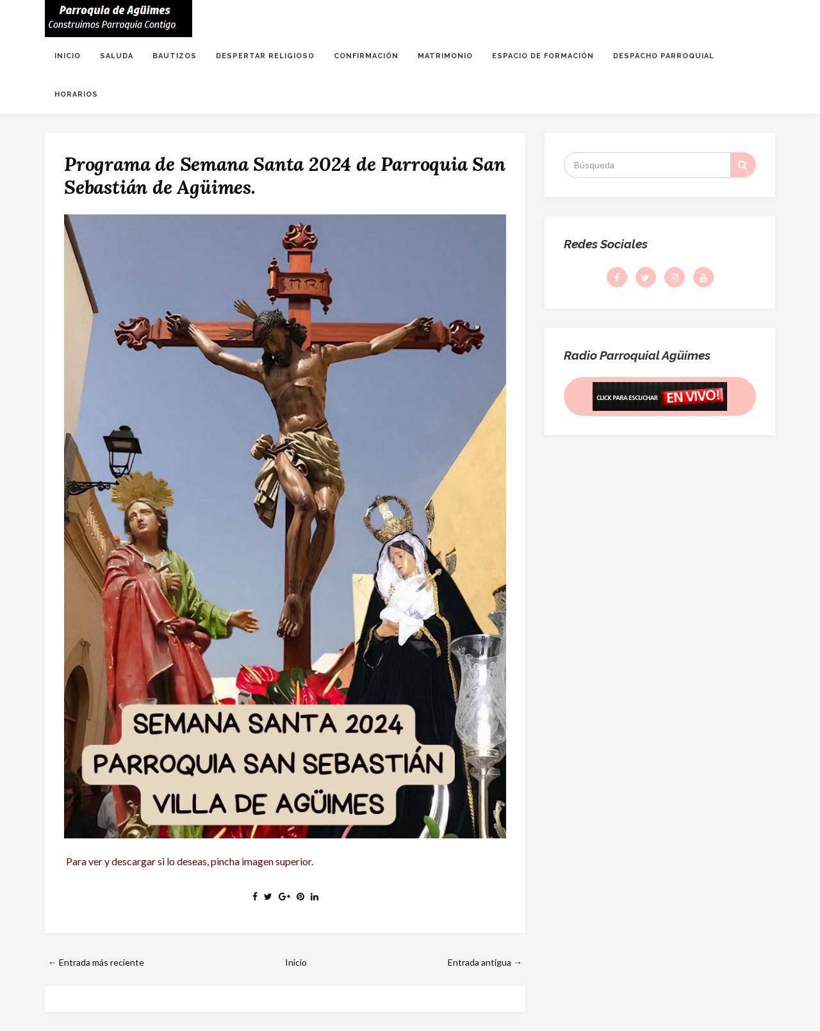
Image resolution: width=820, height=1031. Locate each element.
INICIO (67, 56)
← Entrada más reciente (96, 962)
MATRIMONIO (445, 56)
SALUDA (116, 56)
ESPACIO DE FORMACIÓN (543, 56)
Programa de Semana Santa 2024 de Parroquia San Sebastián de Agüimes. (284, 175)
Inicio (296, 962)
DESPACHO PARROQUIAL (663, 56)
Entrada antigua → (485, 962)
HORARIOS (76, 94)
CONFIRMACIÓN (366, 56)
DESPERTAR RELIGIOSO (265, 56)
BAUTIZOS (174, 56)
